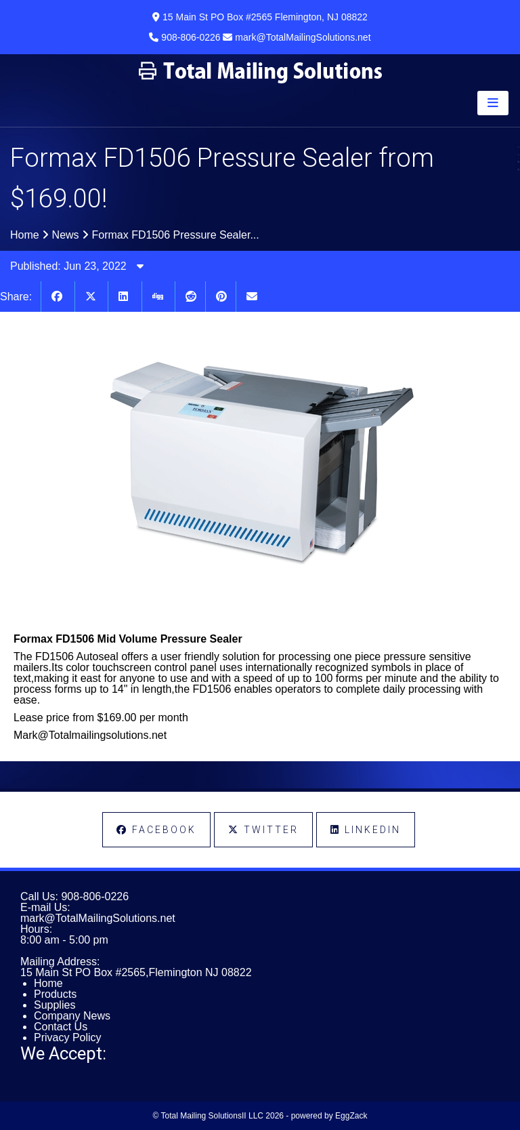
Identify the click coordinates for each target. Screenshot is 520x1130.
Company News (72, 1016)
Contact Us (60, 1026)
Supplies (54, 1005)
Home (24, 235)
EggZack (351, 1116)
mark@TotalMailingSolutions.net (97, 918)
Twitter (263, 829)
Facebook (156, 829)
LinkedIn (365, 829)
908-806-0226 (95, 896)
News (65, 235)
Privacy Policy (68, 1037)
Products (55, 994)
